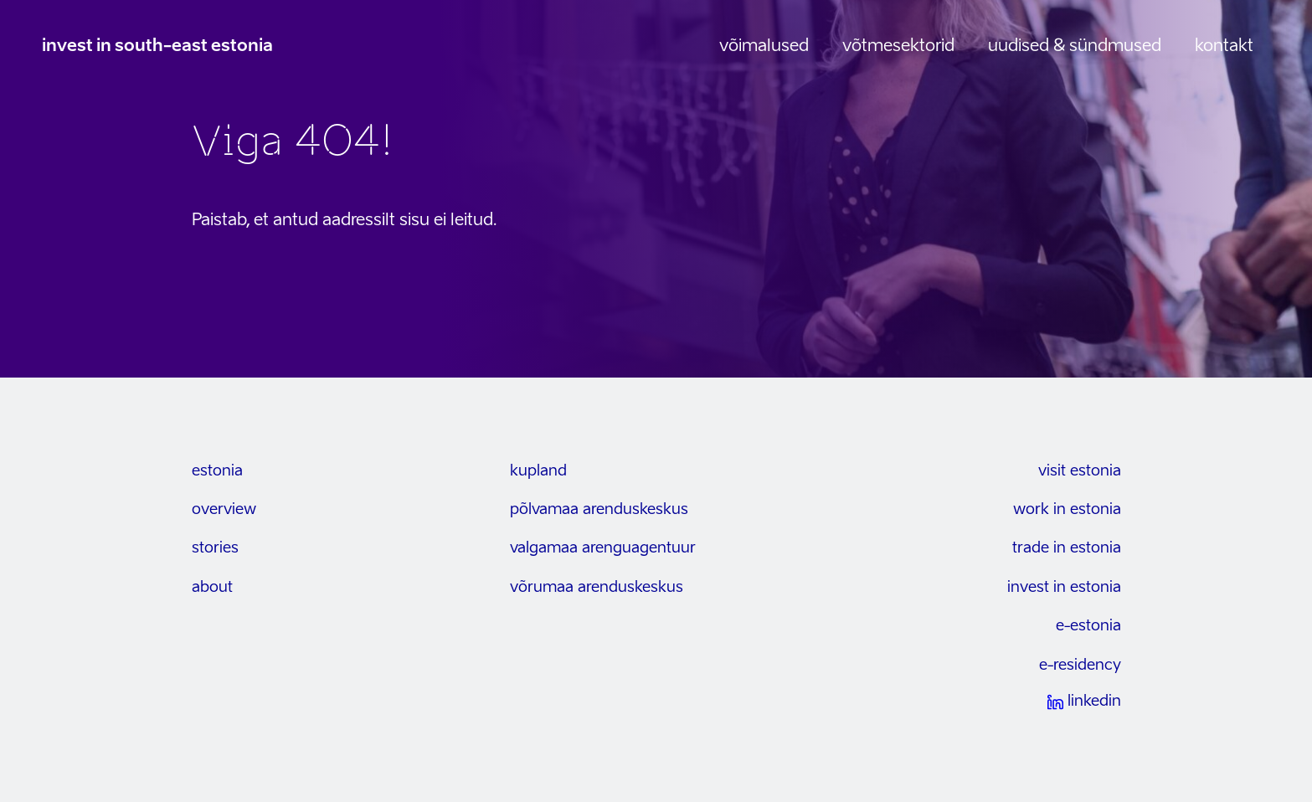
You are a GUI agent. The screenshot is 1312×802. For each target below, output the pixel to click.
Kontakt (1224, 47)
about (212, 587)
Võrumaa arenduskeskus (596, 587)
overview (224, 509)
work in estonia (1067, 509)
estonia (217, 471)
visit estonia (1079, 471)
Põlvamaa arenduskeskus (599, 509)
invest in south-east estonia (157, 47)
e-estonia (1088, 626)
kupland (538, 471)
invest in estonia (1064, 587)
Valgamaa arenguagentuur (603, 548)
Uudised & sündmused (1074, 47)
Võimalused (764, 47)
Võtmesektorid (898, 47)
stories (215, 548)
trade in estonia (1066, 548)
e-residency (1080, 665)
